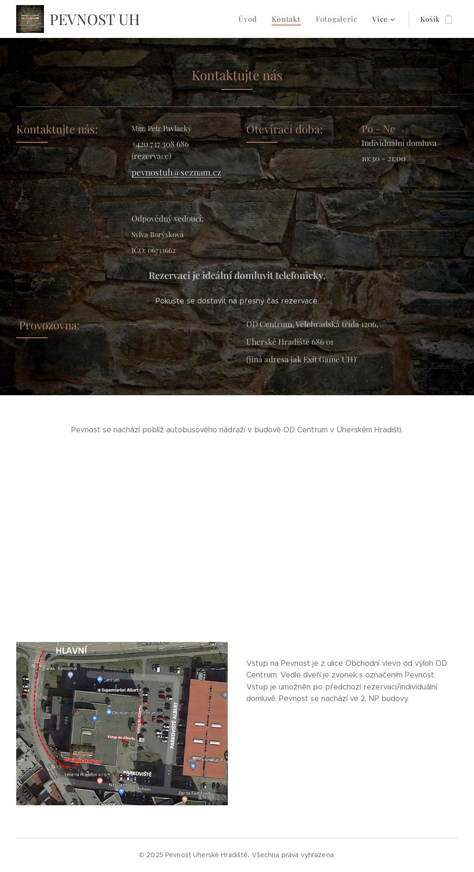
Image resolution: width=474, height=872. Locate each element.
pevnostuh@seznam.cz (176, 172)
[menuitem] (171, 19)
